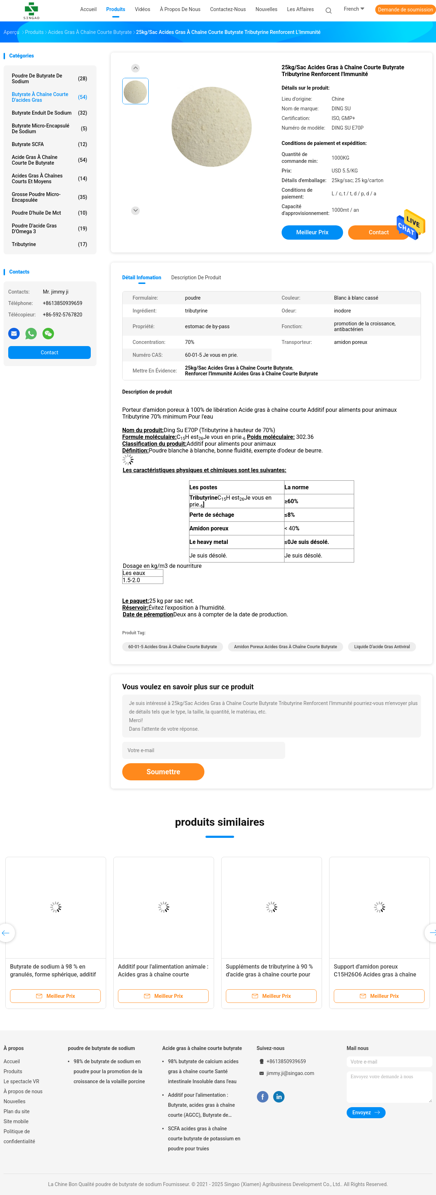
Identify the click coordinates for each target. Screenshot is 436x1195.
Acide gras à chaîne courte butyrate (202, 1048)
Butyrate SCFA (49, 144)
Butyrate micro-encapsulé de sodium (49, 128)
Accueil (12, 1061)
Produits (13, 1071)
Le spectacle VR (21, 1081)
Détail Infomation (141, 277)
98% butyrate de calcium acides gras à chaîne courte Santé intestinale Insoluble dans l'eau (203, 1071)
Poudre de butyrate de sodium (49, 78)
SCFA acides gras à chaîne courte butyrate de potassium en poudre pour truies (204, 1138)
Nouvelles (14, 1101)
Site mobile (16, 1121)
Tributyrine (49, 244)
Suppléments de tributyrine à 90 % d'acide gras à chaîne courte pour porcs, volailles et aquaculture (269, 974)
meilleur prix (312, 232)
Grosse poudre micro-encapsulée (49, 197)
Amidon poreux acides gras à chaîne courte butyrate (285, 646)
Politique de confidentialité (19, 1136)
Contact (49, 352)
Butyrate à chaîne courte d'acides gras (49, 97)
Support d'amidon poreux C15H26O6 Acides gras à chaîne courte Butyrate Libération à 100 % (378, 974)
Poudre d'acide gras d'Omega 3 (49, 228)
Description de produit (196, 277)
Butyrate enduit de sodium (49, 112)
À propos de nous (23, 1091)
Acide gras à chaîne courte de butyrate (49, 160)
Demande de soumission (405, 9)
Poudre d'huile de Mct (49, 212)
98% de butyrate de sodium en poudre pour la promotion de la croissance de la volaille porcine (109, 1071)
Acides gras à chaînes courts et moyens (49, 178)
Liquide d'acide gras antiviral (382, 646)
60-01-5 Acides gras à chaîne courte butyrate (172, 646)
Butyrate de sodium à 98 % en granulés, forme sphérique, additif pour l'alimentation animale (53, 974)
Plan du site (17, 1111)
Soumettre (163, 772)
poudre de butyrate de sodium (101, 1048)
